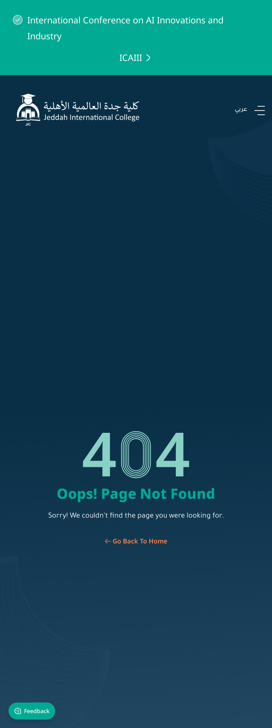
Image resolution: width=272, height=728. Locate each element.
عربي (241, 110)
